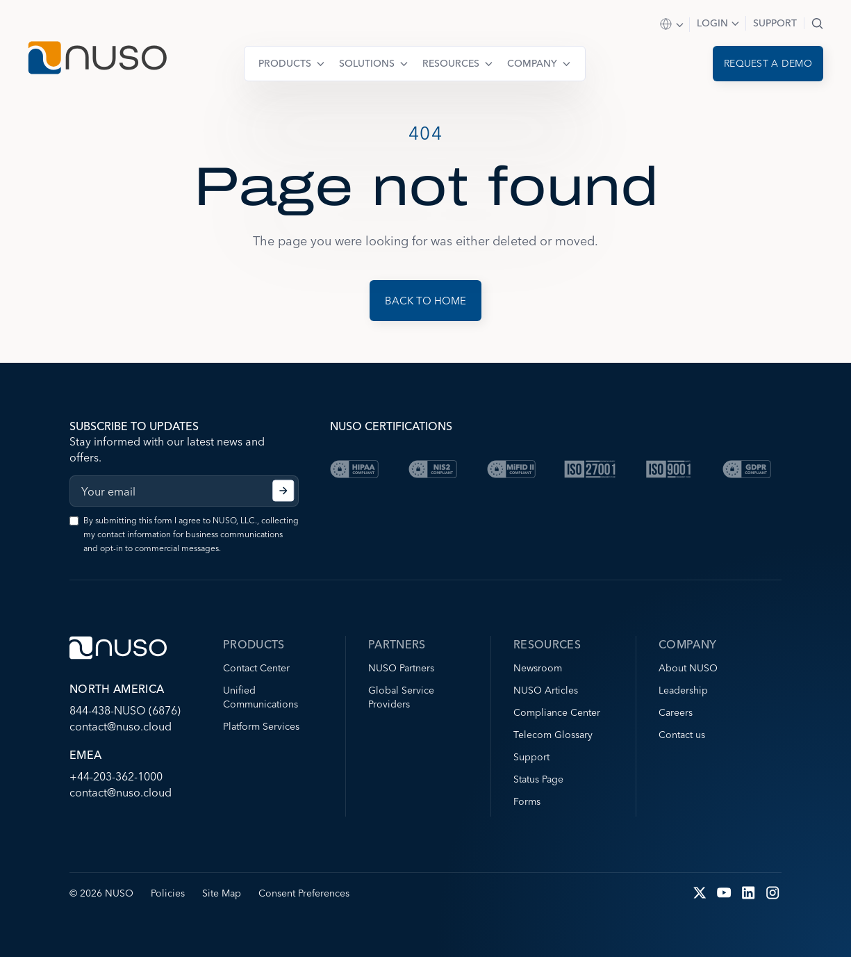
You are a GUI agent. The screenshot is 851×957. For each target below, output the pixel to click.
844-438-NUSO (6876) (125, 710)
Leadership (683, 690)
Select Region (672, 24)
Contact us (682, 734)
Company (532, 63)
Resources (450, 63)
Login (712, 23)
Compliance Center (556, 712)
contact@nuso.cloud (120, 726)
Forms (526, 801)
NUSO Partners (401, 668)
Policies (168, 893)
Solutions (367, 63)
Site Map (221, 893)
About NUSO (688, 668)
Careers (676, 712)
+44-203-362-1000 (116, 776)
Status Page (538, 779)
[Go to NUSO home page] (97, 59)
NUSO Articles (545, 690)
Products (284, 63)
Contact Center (256, 668)
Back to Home (425, 300)
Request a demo (768, 63)
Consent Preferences (303, 893)
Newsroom (537, 668)
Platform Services (261, 726)
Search (817, 23)
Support (775, 23)
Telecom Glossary (553, 734)
